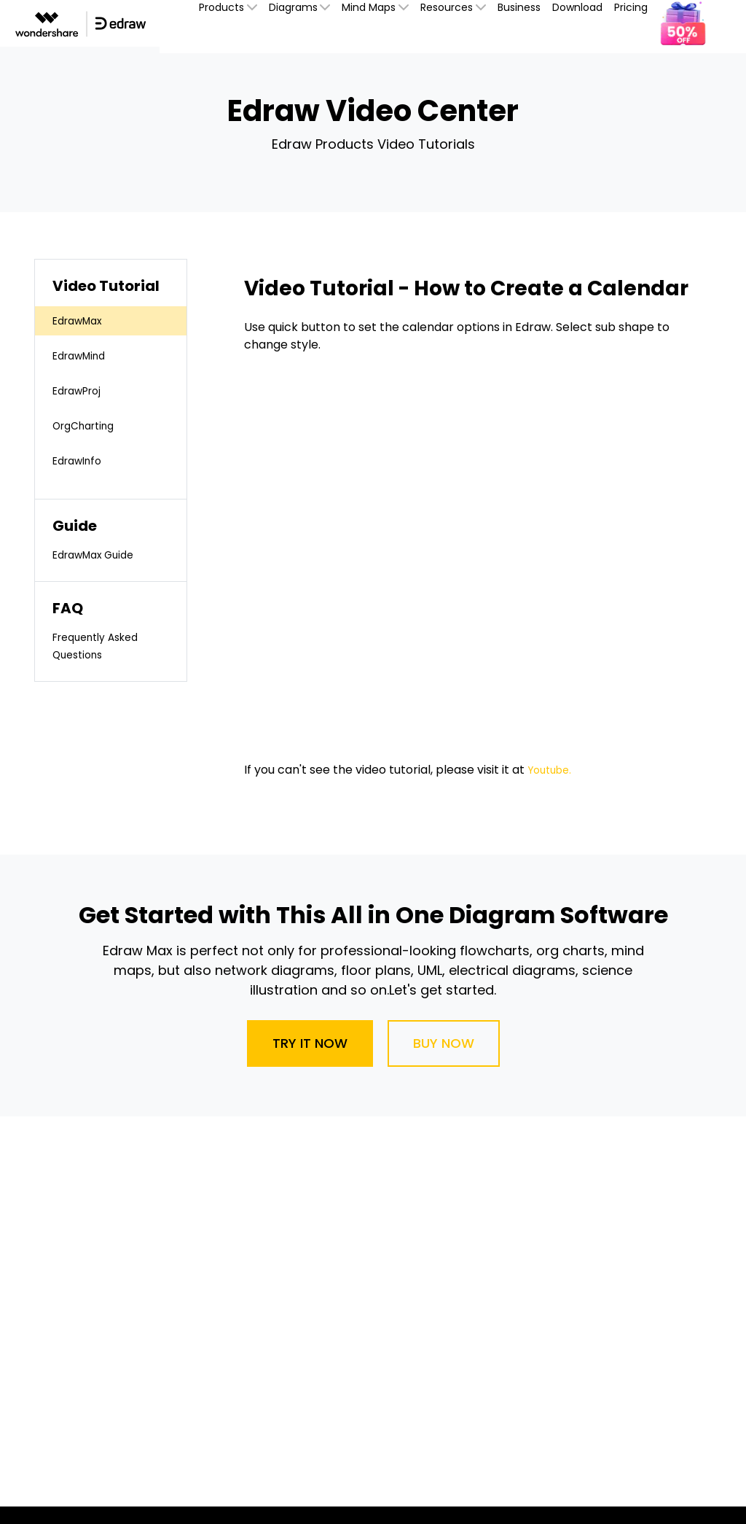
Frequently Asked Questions (102, 646)
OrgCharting (88, 425)
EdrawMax (81, 320)
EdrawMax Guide (99, 554)
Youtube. (552, 769)
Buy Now (443, 1043)
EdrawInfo (81, 460)
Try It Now (310, 1043)
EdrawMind (83, 355)
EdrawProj (81, 390)
